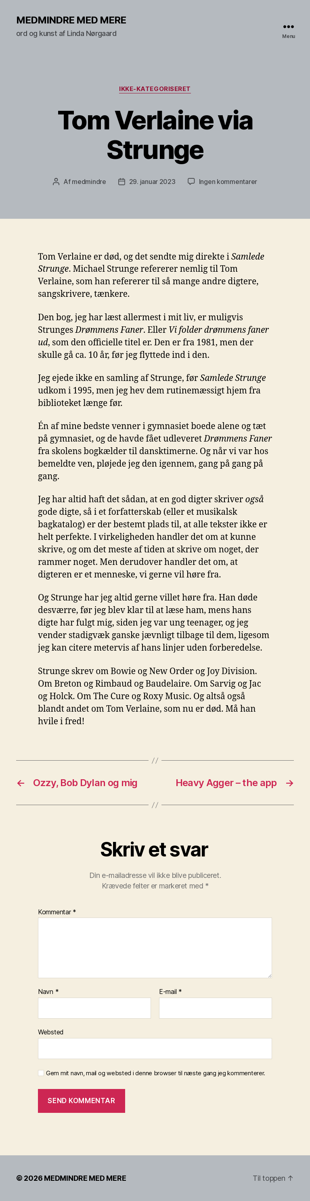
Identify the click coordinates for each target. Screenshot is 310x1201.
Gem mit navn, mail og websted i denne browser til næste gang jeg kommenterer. (155, 1073)
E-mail (170, 992)
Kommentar (57, 912)
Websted (51, 1032)
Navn (48, 992)
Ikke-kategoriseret (155, 89)
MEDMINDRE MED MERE (71, 20)
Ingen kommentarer (228, 182)
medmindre (89, 182)
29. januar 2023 (152, 182)
